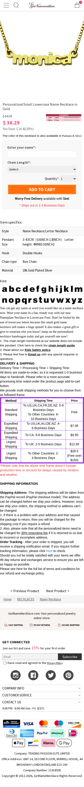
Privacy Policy (55, 663)
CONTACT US (11, 702)
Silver (78, 135)
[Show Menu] (7, 5)
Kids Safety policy (37, 350)
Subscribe (69, 656)
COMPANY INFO (13, 688)
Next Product (57, 591)
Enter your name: (21, 147)
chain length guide (61, 345)
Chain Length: (19, 162)
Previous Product (25, 591)
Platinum (67, 135)
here (19, 569)
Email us (34, 354)
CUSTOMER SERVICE (17, 695)
